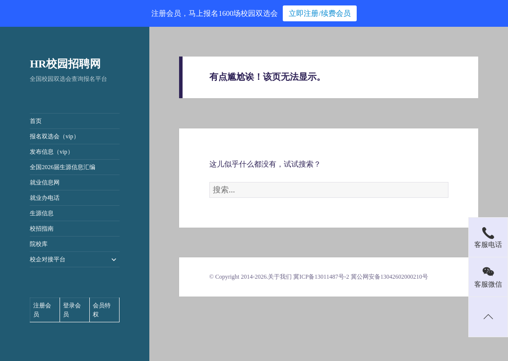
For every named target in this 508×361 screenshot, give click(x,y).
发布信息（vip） (51, 151)
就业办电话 (45, 197)
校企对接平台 (47, 259)
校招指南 (42, 228)
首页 (36, 121)
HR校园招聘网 (65, 64)
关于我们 (280, 276)
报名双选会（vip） (54, 136)
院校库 (39, 244)
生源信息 (42, 213)
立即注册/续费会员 (319, 13)
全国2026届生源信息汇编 (62, 167)
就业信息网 (45, 182)
